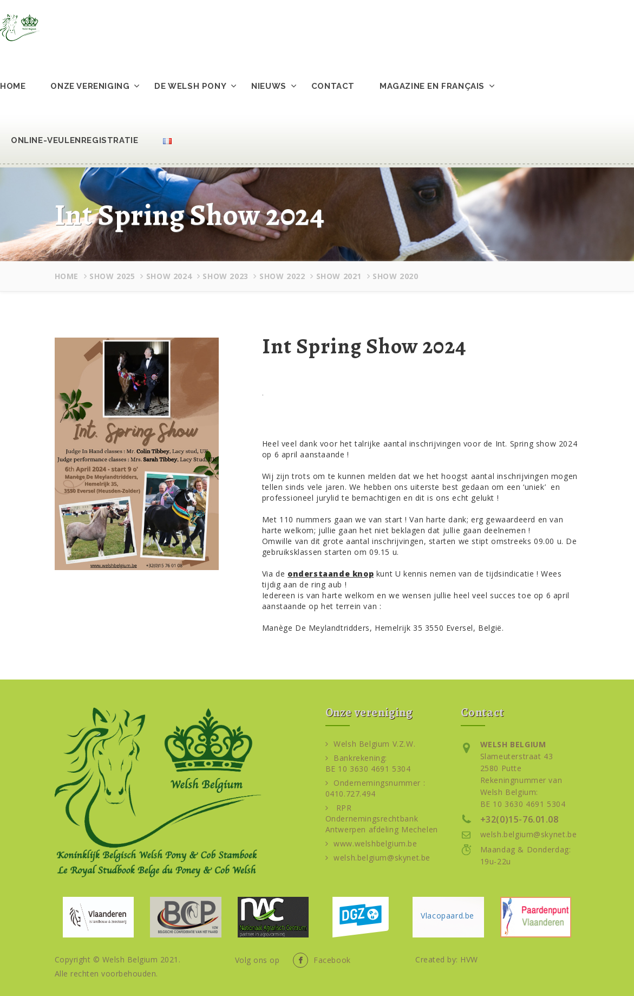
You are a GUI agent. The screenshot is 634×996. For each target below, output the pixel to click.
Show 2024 (169, 276)
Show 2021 (339, 276)
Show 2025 (112, 276)
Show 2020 (395, 276)
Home (12, 86)
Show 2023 (225, 276)
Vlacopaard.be (447, 915)
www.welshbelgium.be (371, 843)
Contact (333, 86)
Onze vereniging (89, 86)
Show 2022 (282, 276)
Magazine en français (432, 86)
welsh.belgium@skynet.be (377, 857)
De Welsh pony (190, 86)
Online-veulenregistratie (74, 140)
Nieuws (268, 86)
